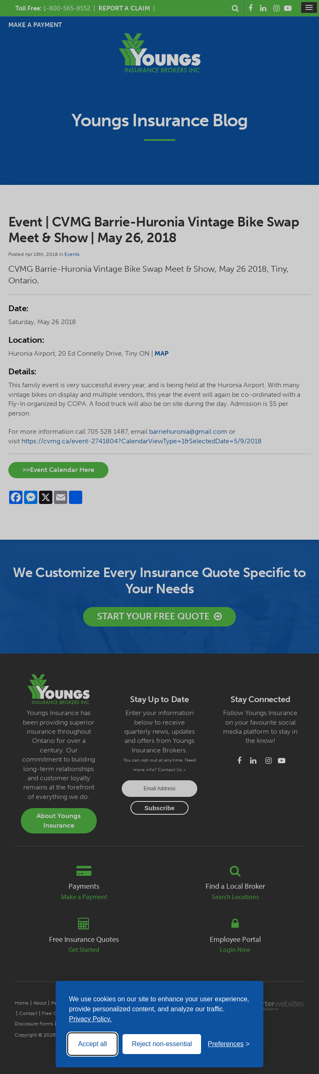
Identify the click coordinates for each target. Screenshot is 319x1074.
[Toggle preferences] (229, 1044)
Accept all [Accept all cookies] (92, 1043)
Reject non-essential (162, 1043)
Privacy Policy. (90, 1018)
